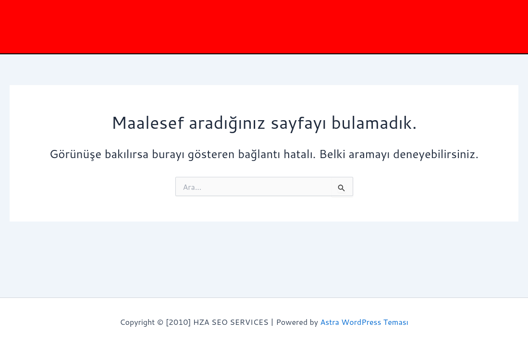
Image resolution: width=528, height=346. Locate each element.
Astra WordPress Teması (364, 321)
